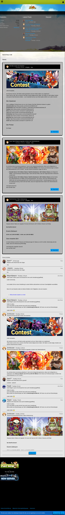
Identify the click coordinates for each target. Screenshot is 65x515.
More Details (56, 513)
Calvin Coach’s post (14, 277)
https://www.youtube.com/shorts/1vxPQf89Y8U (25, 106)
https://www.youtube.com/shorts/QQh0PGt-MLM (23, 114)
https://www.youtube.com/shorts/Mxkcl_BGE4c (21, 115)
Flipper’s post (13, 301)
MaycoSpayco (12, 275)
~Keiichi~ (10, 268)
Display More (32, 453)
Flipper (9, 400)
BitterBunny (16, 27)
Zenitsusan (27, 25)
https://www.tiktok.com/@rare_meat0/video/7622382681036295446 (28, 107)
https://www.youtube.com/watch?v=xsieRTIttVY (20, 120)
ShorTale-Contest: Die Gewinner (32, 24)
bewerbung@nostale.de (33, 307)
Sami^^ (27, 22)
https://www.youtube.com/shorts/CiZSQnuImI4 (21, 109)
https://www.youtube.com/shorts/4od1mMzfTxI (21, 119)
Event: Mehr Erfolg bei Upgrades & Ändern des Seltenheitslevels (24, 141)
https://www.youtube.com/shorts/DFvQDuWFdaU (20, 112)
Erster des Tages (29, 20)
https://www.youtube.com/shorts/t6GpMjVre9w (22, 117)
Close (62, 513)
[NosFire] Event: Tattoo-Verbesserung (18, 199)
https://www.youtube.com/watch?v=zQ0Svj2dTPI (21, 110)
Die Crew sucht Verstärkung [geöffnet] (34, 277)
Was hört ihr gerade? (30, 33)
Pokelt (9, 386)
